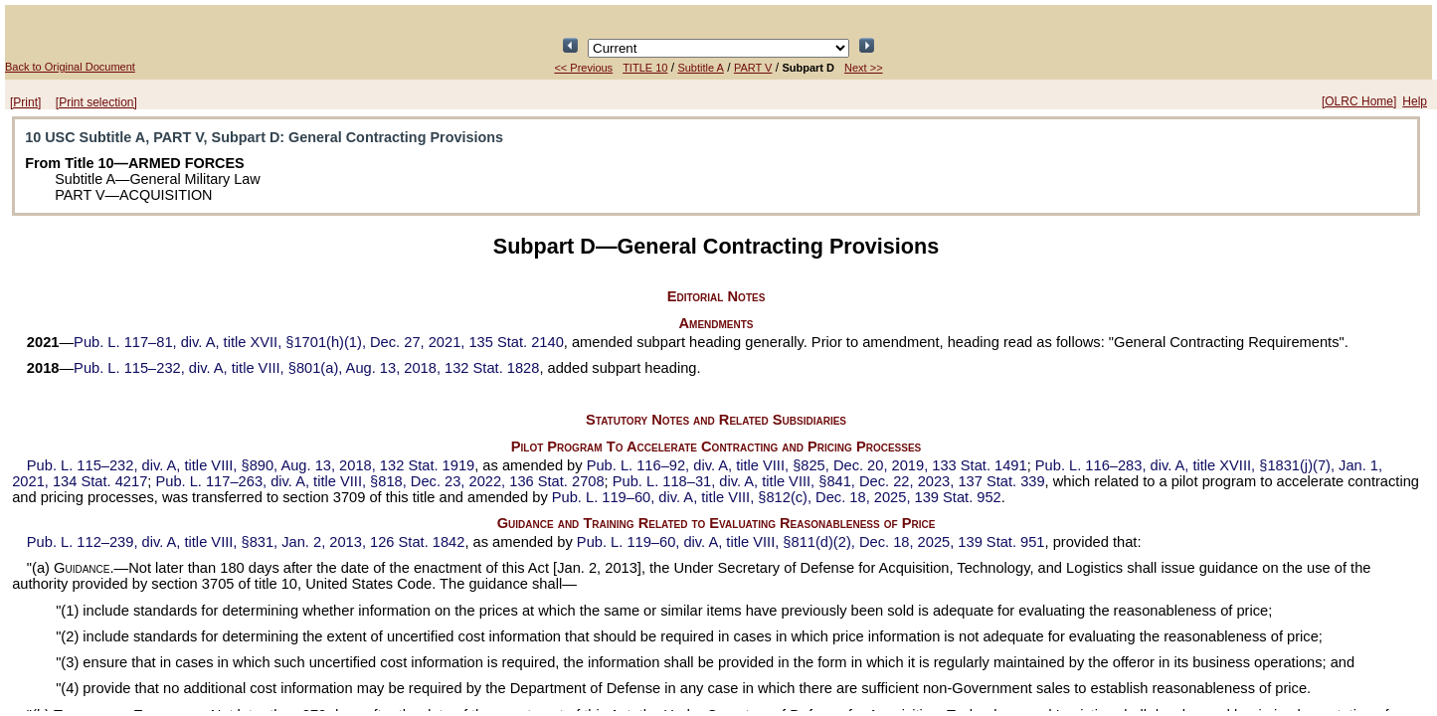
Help (1414, 101)
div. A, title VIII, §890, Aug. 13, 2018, (250, 465)
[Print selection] (96, 102)
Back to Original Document (70, 67)
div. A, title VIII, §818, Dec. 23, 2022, (379, 481)
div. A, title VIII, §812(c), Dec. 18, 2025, (776, 497)
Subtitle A (700, 68)
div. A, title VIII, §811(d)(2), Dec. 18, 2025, (811, 542)
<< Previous (583, 68)
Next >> (863, 68)
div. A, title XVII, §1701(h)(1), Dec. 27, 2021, (319, 342)
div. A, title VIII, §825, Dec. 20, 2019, (807, 465)
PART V (753, 68)
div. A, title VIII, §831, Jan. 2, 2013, (246, 542)
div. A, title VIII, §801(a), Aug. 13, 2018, (306, 368)
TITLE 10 (645, 68)
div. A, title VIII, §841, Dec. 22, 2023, (829, 481)
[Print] (25, 102)
